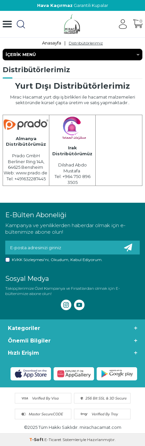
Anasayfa (51, 42)
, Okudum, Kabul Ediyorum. (54, 259)
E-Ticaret (52, 439)
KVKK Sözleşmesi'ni (30, 259)
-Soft (36, 439)
